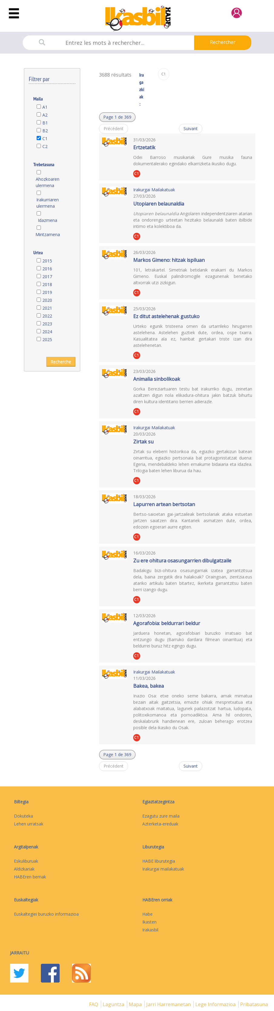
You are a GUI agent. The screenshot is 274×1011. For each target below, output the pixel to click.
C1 (45, 138)
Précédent (114, 128)
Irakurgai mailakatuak (163, 869)
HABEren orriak (157, 900)
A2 (45, 115)
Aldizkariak (24, 869)
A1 (45, 107)
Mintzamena (47, 234)
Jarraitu (19, 953)
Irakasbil (150, 930)
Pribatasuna (254, 1004)
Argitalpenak (26, 847)
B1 (45, 123)
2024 (47, 331)
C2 (45, 146)
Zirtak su (143, 441)
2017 (47, 276)
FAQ (94, 1004)
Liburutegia (153, 847)
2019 (47, 292)
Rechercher (223, 42)
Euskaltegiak (26, 900)
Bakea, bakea (148, 686)
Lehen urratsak (28, 824)
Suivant (190, 128)
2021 (47, 308)
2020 (47, 300)
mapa (136, 1004)
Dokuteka (23, 816)
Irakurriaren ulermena (47, 203)
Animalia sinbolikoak (156, 379)
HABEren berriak (30, 877)
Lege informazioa (216, 1004)
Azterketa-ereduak (160, 824)
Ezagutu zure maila (161, 816)
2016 (47, 269)
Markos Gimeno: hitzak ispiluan (169, 260)
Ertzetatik (144, 147)
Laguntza (114, 1004)
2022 (47, 316)
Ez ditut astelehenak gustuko (166, 316)
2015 (47, 261)
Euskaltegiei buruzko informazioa (46, 914)
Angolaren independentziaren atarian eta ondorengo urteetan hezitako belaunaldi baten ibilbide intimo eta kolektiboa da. (192, 220)
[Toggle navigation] (14, 13)
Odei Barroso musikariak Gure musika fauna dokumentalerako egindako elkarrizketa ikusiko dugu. (192, 160)
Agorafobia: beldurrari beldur (166, 623)
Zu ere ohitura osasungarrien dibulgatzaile (182, 560)
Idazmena (47, 220)
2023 (47, 324)
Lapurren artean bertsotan (164, 504)
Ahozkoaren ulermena (47, 182)
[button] (117, 117)
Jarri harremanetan (169, 1004)
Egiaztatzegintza (158, 802)
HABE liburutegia (158, 861)
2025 (47, 339)
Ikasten (149, 922)
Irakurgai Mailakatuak (154, 190)
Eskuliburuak (26, 861)
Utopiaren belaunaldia (158, 203)
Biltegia (21, 802)
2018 (47, 284)
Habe (147, 914)
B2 (45, 130)
